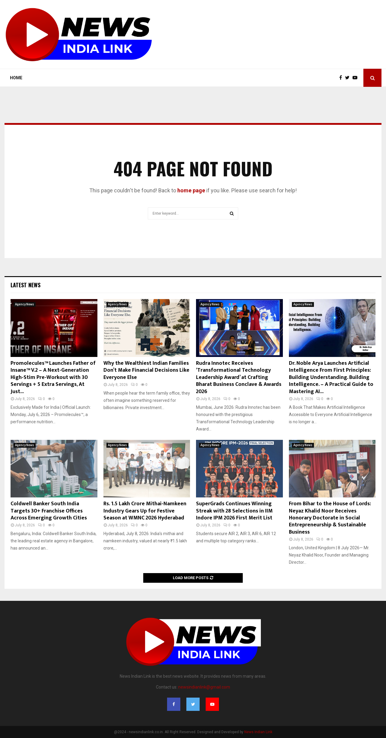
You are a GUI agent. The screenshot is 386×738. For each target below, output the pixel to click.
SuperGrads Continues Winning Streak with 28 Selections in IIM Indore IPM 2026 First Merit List (234, 510)
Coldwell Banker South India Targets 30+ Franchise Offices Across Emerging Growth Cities (49, 510)
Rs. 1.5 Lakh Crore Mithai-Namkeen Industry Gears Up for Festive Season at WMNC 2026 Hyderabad (144, 510)
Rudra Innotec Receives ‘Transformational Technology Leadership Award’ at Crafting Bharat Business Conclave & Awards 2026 (238, 377)
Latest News (25, 285)
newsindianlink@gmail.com (204, 687)
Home (16, 77)
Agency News (24, 304)
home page (191, 190)
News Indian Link (258, 732)
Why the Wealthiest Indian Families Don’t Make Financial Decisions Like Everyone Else (146, 370)
